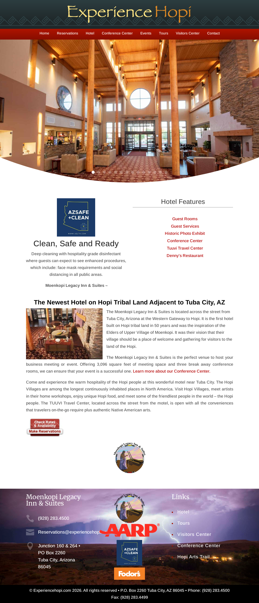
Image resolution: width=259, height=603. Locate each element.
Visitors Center (188, 33)
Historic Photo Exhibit (185, 233)
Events (145, 33)
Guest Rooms (185, 219)
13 (160, 172)
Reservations (67, 33)
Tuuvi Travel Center (185, 248)
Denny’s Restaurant (185, 255)
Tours (163, 33)
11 (149, 172)
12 (154, 172)
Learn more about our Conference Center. (171, 371)
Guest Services (185, 226)
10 (143, 172)
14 (166, 172)
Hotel (90, 33)
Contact (213, 33)
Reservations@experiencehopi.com (74, 532)
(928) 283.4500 (53, 518)
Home (44, 33)
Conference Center (117, 33)
